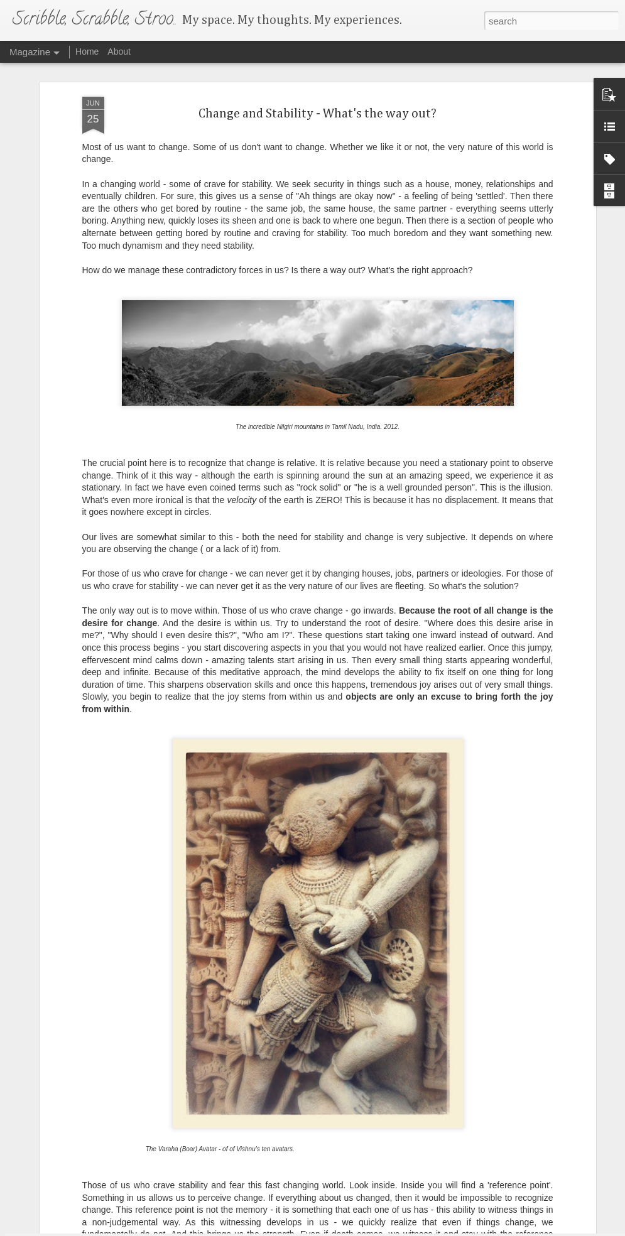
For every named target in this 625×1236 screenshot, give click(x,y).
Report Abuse (388, 1229)
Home (87, 51)
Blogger (352, 1229)
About (119, 51)
